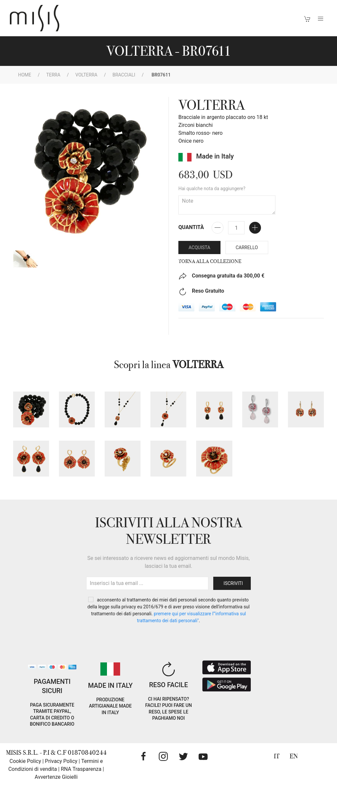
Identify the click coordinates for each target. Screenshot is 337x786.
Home (24, 74)
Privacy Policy (61, 761)
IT (277, 756)
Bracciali (124, 74)
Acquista (199, 247)
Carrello (247, 247)
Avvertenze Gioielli (56, 777)
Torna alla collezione (209, 261)
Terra (53, 74)
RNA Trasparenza (81, 769)
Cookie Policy (25, 761)
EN (294, 756)
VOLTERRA (86, 74)
